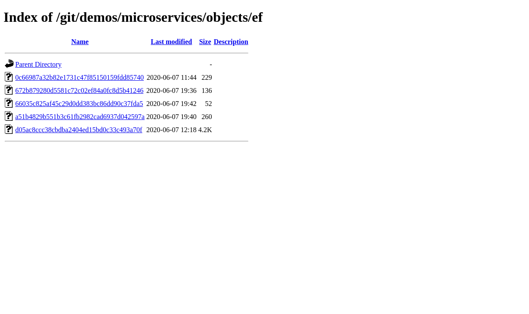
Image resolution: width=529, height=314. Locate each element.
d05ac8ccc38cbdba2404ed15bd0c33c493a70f (78, 129)
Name (79, 41)
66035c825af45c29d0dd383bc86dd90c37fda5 (79, 103)
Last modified (171, 41)
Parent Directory (38, 64)
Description (231, 41)
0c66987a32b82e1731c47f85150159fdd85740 (79, 77)
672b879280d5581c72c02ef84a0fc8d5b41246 (79, 90)
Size (205, 41)
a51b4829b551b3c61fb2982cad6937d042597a (80, 116)
